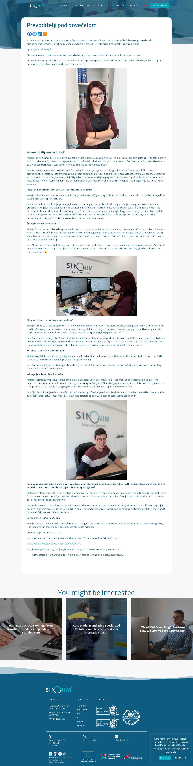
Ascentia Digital (60, 762)
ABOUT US (82, 699)
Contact (97, 5)
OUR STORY (81, 706)
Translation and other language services (59, 707)
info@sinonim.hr (134, 5)
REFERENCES (82, 710)
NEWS (79, 718)
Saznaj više (180, 757)
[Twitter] (34, 34)
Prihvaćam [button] (164, 758)
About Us (82, 5)
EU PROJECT (82, 726)
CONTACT (81, 722)
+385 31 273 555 (119, 5)
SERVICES (53, 699)
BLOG (79, 714)
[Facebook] (29, 34)
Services (66, 5)
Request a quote (159, 5)
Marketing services (57, 719)
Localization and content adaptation (60, 713)
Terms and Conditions (55, 760)
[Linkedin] (40, 34)
